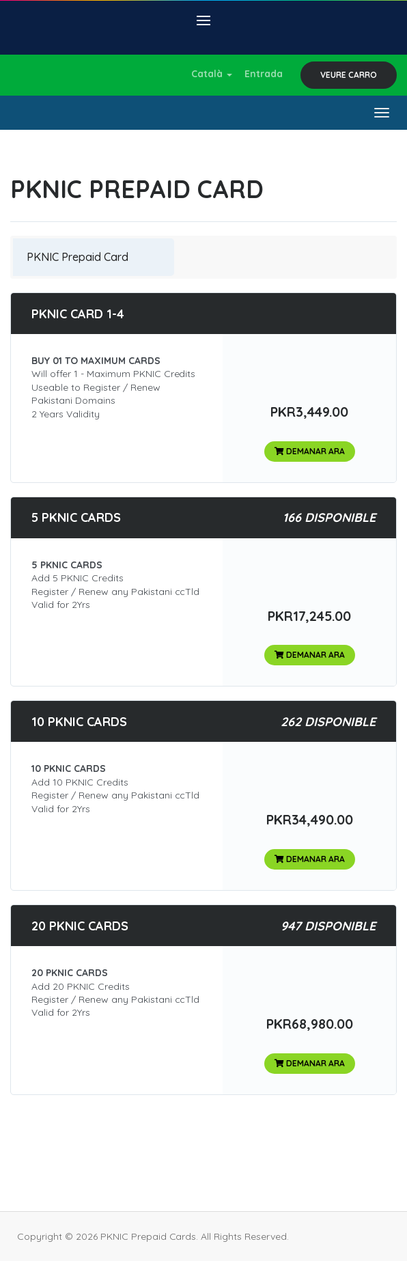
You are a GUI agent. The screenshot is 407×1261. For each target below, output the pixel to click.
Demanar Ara (310, 451)
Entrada (263, 74)
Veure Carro (348, 75)
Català (211, 74)
